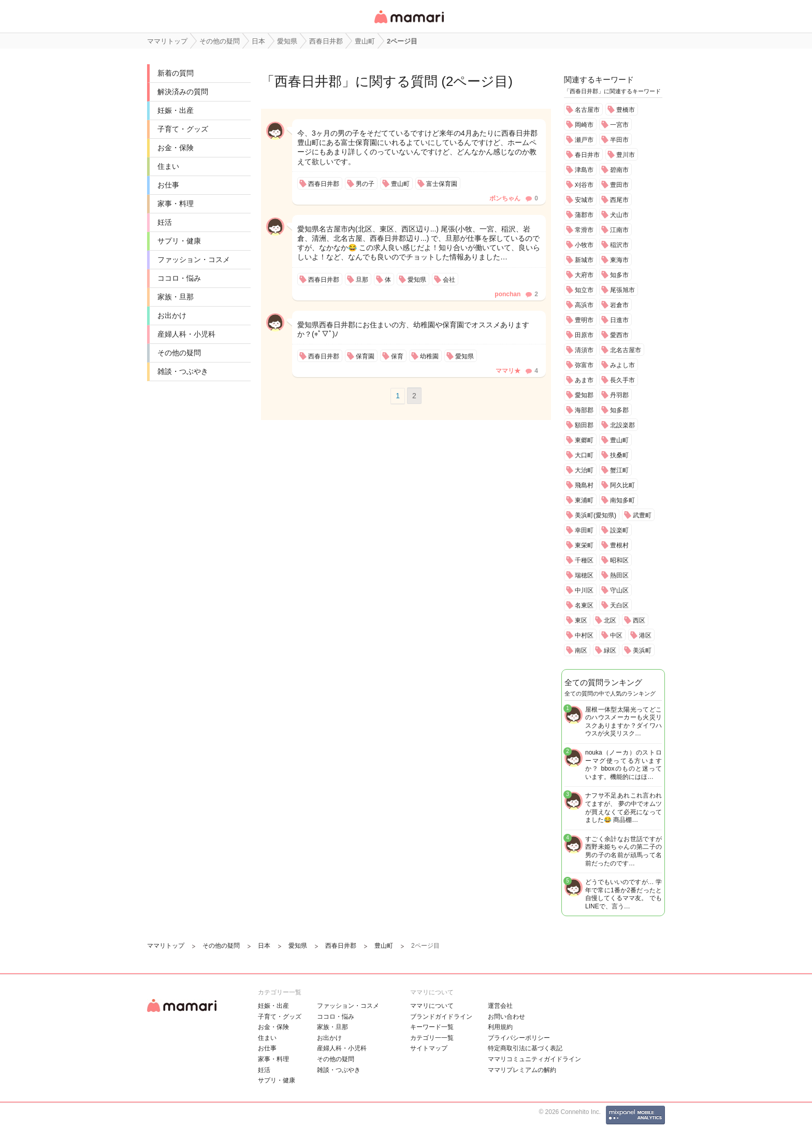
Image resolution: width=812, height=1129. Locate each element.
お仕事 (168, 185)
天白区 (619, 605)
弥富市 (584, 365)
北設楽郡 (622, 425)
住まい (168, 166)
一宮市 (619, 124)
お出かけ (171, 315)
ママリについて (432, 1005)
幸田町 (584, 530)
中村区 (584, 635)
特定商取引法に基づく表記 (525, 1048)
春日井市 (587, 154)
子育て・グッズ (182, 129)
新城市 (584, 260)
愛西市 (619, 335)
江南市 (619, 230)
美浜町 (642, 650)
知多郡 (619, 410)
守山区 (619, 590)
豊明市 (584, 320)
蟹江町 (619, 470)
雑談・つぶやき (182, 371)
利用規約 (500, 1027)
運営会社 (500, 1005)
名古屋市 (587, 109)
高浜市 (584, 305)
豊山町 (619, 440)
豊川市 (625, 154)
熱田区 (619, 575)
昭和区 (619, 560)
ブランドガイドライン (441, 1016)
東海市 (619, 260)
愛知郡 (584, 395)
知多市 (619, 275)
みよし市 (622, 365)
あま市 (584, 380)
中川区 (584, 590)
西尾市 (619, 200)
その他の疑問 (179, 353)
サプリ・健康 (179, 241)
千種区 (584, 560)
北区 (610, 620)
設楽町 (619, 530)
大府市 (584, 275)
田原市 (584, 335)
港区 (645, 635)
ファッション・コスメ (193, 259)
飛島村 (584, 485)
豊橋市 (625, 109)
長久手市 (622, 380)
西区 (639, 620)
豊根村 (619, 545)
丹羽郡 (619, 395)
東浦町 (584, 500)
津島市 (584, 169)
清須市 (584, 350)
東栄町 (584, 545)
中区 (616, 635)
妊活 (164, 222)
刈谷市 (584, 185)
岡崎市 (584, 124)
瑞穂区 (584, 575)
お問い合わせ (506, 1016)
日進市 (619, 320)
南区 (581, 650)
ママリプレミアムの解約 (522, 1070)
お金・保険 (175, 147)
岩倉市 (619, 305)
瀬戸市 (584, 139)
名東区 (584, 605)
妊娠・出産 (175, 110)
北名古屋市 (625, 350)
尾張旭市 (622, 290)
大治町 (584, 470)
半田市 (619, 139)
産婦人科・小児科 (186, 334)
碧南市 (619, 169)
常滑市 (584, 230)
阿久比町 (622, 485)
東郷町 (584, 440)
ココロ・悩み (179, 278)
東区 (581, 620)
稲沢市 (619, 245)
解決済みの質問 (182, 92)
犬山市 (619, 215)
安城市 (584, 200)
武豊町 (642, 515)
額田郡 (584, 425)
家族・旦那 (175, 297)
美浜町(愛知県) (595, 515)
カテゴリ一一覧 (432, 1037)
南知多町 (622, 500)
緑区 (610, 650)
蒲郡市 (584, 215)
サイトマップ (428, 1048)
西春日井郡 (308, 81)
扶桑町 (619, 455)
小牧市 (584, 245)
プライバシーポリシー (519, 1037)
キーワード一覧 (432, 1027)
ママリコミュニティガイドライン (534, 1059)
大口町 (584, 455)
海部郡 (584, 410)
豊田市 (619, 185)
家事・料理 (175, 203)
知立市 (584, 290)
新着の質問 (175, 73)
